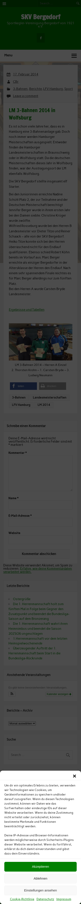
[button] (74, 776)
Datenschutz (45, 899)
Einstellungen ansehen (40, 890)
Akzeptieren (40, 866)
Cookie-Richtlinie (22, 899)
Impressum (63, 899)
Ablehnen (40, 878)
